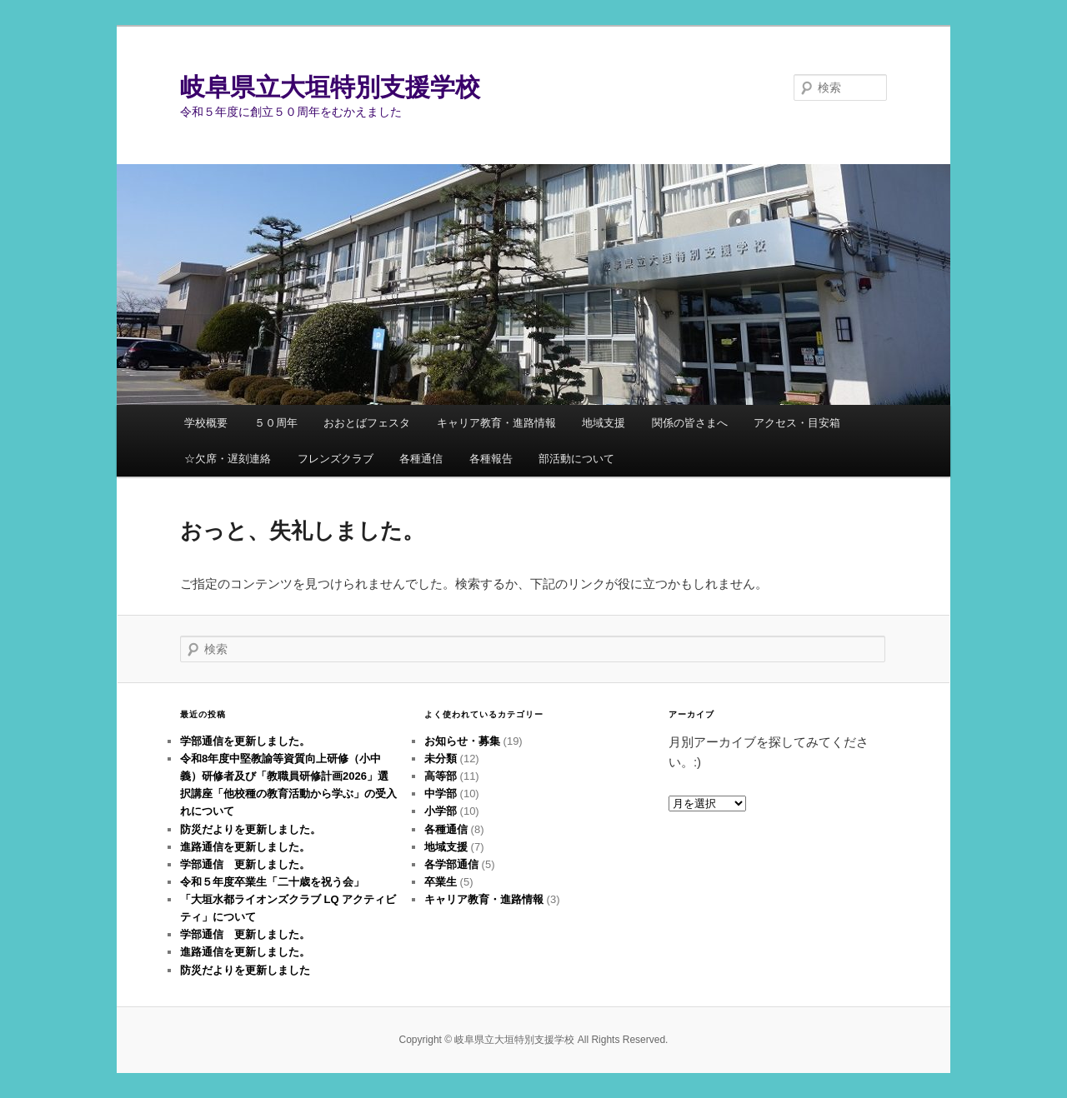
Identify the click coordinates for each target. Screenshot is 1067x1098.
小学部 (440, 811)
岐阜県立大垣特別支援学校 (330, 87)
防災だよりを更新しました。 (250, 829)
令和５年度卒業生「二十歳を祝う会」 (272, 882)
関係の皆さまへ (690, 423)
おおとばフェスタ (366, 423)
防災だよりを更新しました (245, 970)
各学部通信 (451, 864)
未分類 (440, 758)
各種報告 (491, 458)
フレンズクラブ (335, 458)
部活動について (576, 458)
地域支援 (603, 423)
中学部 (440, 793)
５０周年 (276, 423)
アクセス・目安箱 (797, 423)
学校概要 (206, 423)
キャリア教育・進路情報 (496, 423)
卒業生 (440, 882)
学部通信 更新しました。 (245, 864)
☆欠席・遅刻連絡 (227, 458)
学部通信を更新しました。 (245, 741)
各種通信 (421, 458)
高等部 (440, 776)
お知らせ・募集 (462, 741)
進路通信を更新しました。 (245, 847)
